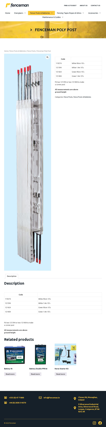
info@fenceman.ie (52, 398)
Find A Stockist (70, 5)
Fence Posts (31, 51)
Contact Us (95, 5)
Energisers (21, 13)
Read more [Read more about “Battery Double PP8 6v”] (35, 374)
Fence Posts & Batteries (42, 13)
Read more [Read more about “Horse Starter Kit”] (60, 374)
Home (7, 13)
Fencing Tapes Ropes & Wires (71, 13)
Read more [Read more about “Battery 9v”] (10, 374)
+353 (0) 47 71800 (16, 398)
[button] (47, 57)
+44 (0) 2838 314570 (17, 403)
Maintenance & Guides (54, 17)
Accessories (95, 13)
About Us (83, 5)
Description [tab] (11, 276)
